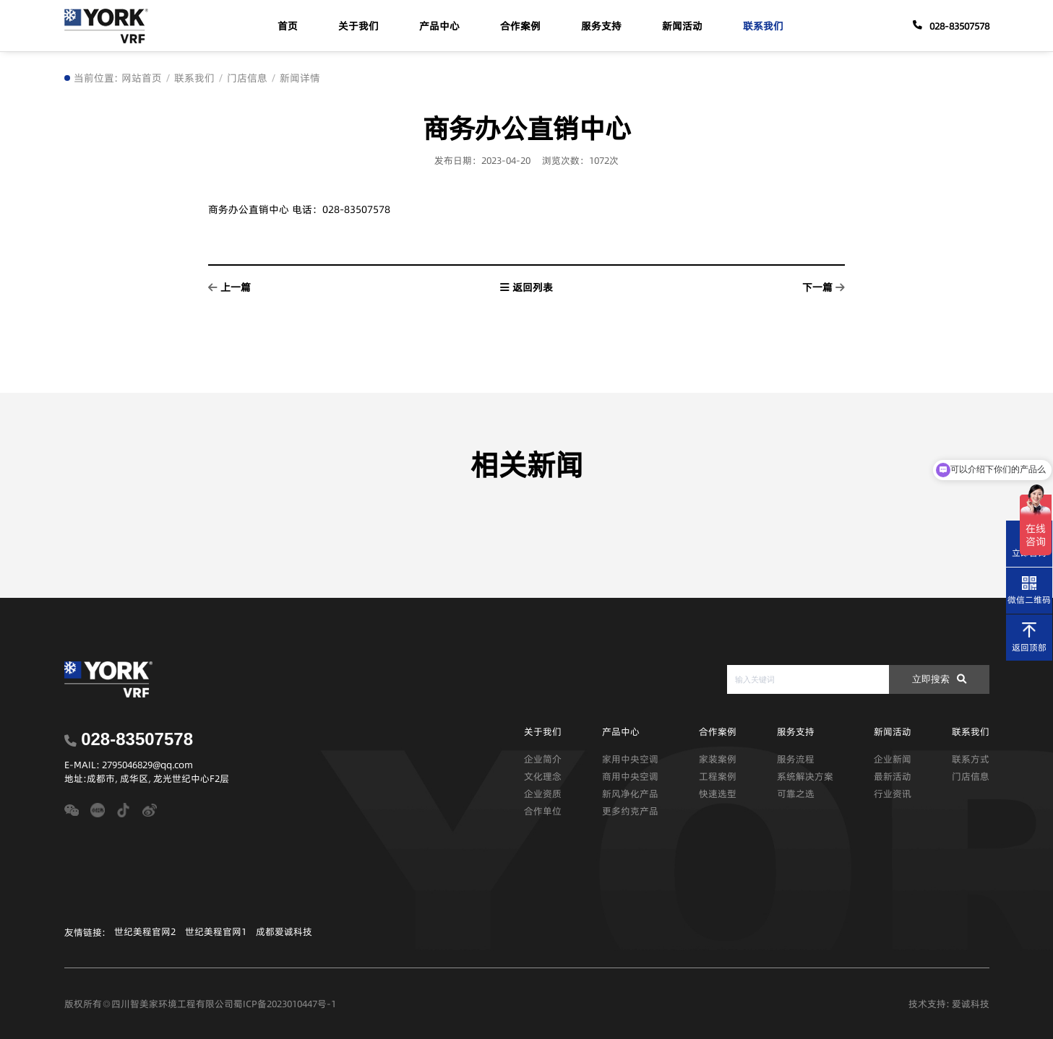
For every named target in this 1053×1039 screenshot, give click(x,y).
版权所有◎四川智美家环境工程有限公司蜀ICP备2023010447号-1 (200, 1003)
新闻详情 (300, 78)
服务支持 (601, 26)
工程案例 (717, 776)
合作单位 (543, 810)
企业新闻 (892, 758)
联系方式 (970, 758)
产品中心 (439, 26)
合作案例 (520, 26)
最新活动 (892, 776)
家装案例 (717, 758)
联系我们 (763, 26)
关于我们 (358, 26)
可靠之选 (796, 793)
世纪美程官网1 (215, 931)
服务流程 (796, 758)
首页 (288, 26)
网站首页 (141, 78)
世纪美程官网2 (145, 931)
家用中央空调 (630, 758)
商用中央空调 (630, 776)
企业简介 (543, 758)
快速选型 (717, 793)
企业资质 (543, 793)
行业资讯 (892, 793)
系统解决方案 (805, 776)
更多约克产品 (630, 810)
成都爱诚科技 (284, 931)
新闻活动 (682, 26)
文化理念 (543, 776)
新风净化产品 (630, 793)
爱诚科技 (970, 1003)
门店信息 (247, 78)
